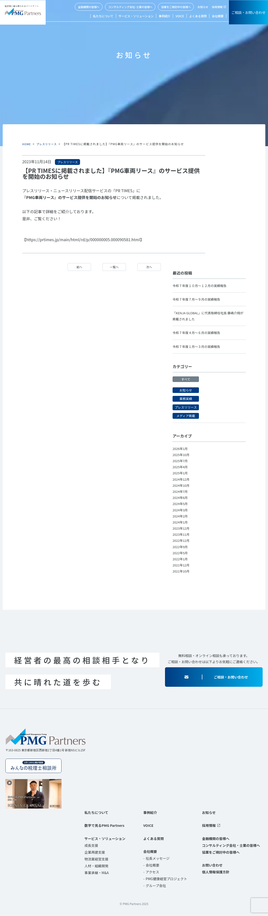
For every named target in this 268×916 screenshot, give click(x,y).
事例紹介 (164, 16)
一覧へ (113, 267)
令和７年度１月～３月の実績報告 (198, 346)
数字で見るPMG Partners (104, 825)
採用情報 (217, 7)
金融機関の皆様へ (88, 7)
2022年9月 (181, 546)
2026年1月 (181, 448)
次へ (149, 267)
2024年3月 (181, 509)
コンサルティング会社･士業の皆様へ (130, 7)
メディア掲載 (185, 415)
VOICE (179, 16)
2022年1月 (181, 558)
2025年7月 (181, 460)
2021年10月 (182, 571)
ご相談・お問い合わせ (248, 12)
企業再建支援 (94, 851)
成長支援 (91, 845)
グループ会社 (156, 885)
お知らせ (202, 7)
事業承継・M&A (96, 872)
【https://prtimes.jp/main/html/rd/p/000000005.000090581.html (81, 239)
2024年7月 (181, 491)
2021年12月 (182, 565)
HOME (26, 144)
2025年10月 (182, 454)
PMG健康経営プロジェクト (166, 878)
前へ (79, 267)
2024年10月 (182, 485)
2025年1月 (181, 472)
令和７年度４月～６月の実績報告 (198, 332)
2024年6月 (181, 497)
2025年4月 (181, 466)
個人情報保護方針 (215, 871)
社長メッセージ (158, 858)
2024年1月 (181, 522)
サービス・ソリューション (136, 16)
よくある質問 (198, 16)
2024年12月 (182, 479)
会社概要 (218, 16)
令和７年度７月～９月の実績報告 (198, 299)
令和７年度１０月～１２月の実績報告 (202, 285)
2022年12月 (182, 540)
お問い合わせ (212, 865)
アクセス (152, 871)
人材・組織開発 (96, 865)
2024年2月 (181, 515)
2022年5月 (181, 552)
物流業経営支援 (96, 858)
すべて (185, 379)
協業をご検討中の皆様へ (176, 7)
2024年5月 (181, 503)
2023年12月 (182, 528)
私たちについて (103, 16)
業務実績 (185, 398)
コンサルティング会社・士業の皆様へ (231, 845)
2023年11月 (182, 534)
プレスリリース (48, 144)
